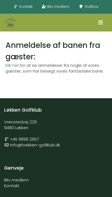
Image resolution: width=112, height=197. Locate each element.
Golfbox (88, 6)
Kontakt (23, 6)
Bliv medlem (56, 6)
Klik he (11, 65)
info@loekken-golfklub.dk (35, 145)
